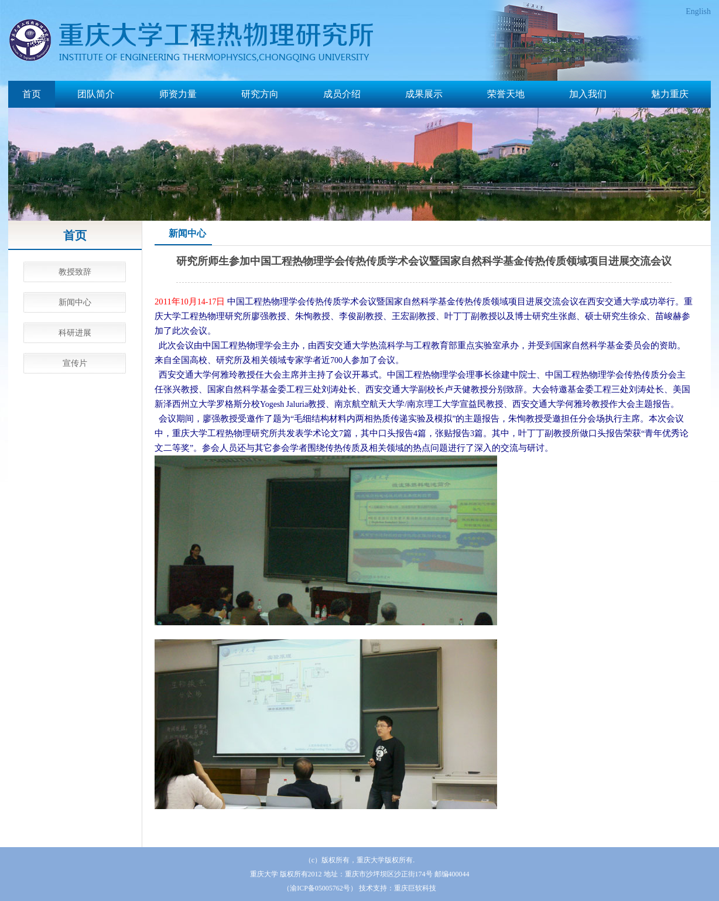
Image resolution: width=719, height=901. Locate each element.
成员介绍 (342, 94)
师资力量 (178, 94)
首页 (31, 94)
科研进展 (75, 332)
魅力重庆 (670, 94)
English (698, 11)
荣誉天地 (506, 94)
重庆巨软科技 (415, 888)
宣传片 (75, 363)
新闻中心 (75, 302)
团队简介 (96, 94)
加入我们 (588, 94)
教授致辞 (75, 272)
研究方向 (260, 94)
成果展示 (424, 94)
